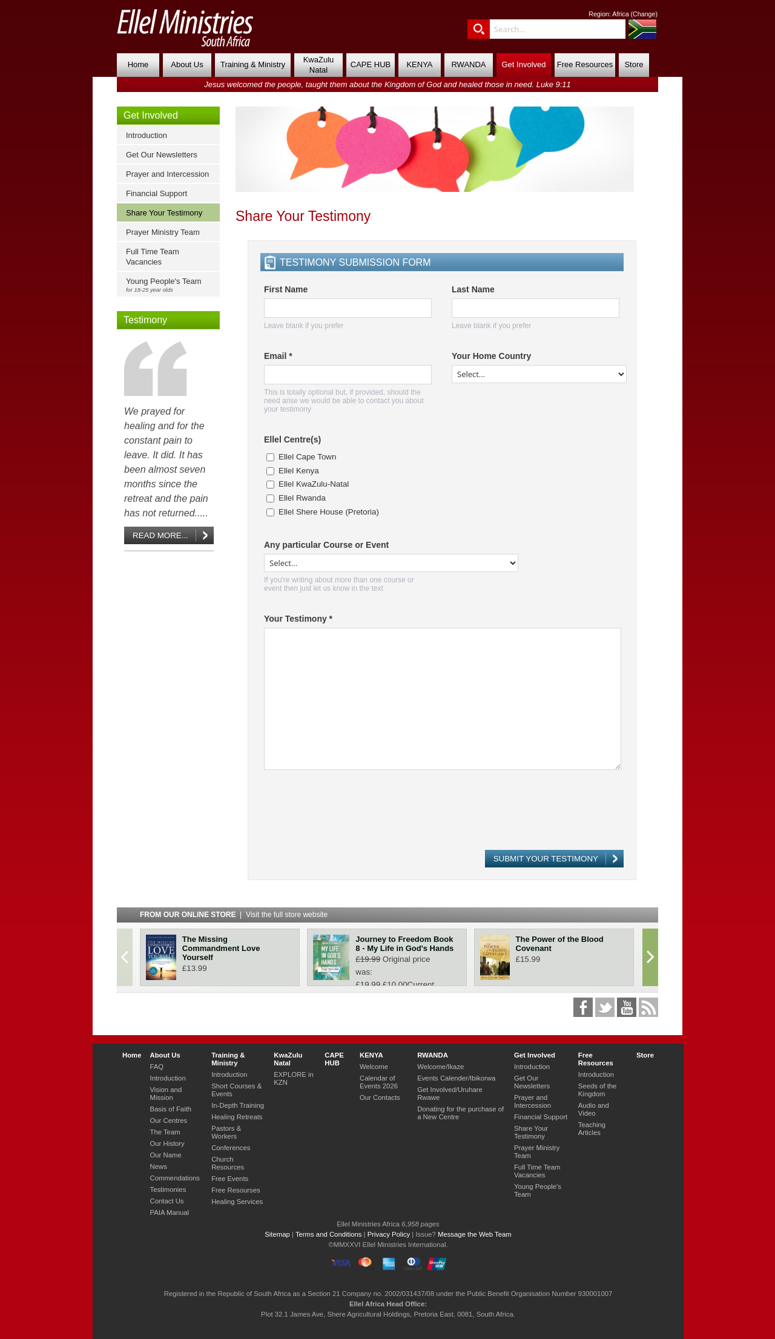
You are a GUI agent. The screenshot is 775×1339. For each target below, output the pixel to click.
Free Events (229, 1178)
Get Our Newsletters (161, 154)
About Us (187, 64)
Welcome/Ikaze (440, 1066)
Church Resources (227, 1163)
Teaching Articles (591, 1128)
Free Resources (585, 64)
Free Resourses (235, 1190)
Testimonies (168, 1189)
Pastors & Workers (226, 1132)
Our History (167, 1143)
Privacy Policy (389, 1234)
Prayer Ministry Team (163, 232)
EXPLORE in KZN (293, 1078)
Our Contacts (380, 1097)
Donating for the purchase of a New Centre (460, 1112)
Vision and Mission (166, 1093)
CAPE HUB (371, 64)
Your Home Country (491, 356)
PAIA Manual (169, 1212)
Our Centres (168, 1120)
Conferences (230, 1147)
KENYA (419, 64)
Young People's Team (171, 285)
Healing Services (237, 1201)
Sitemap (277, 1234)
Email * (278, 356)
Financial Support (156, 193)
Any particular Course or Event (326, 545)
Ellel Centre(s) (292, 439)
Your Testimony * (298, 618)
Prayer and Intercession (167, 174)
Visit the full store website (287, 914)
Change (644, 14)
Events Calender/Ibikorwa (456, 1078)
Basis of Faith (170, 1109)
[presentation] (356, 815)
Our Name (165, 1155)
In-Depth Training (237, 1105)
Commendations (174, 1178)
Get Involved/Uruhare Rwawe (450, 1093)
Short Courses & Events (236, 1089)
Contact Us (166, 1201)
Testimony (145, 320)
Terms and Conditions (328, 1234)
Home (138, 64)
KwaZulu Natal (318, 64)
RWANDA (468, 64)
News (158, 1166)
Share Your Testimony (164, 212)
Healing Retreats (236, 1116)
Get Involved (524, 64)
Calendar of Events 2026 (379, 1082)
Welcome (374, 1066)
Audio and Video (593, 1109)
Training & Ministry (252, 64)
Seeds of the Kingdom (597, 1089)
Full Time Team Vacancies (152, 256)
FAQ (156, 1066)
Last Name (473, 289)
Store (633, 64)
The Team (165, 1132)
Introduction (146, 135)
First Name (286, 289)
